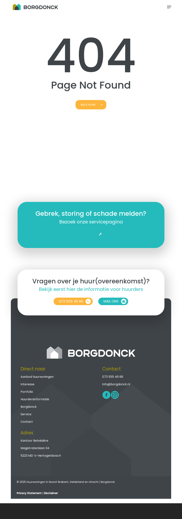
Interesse (27, 384)
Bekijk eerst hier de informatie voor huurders (91, 289)
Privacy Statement (29, 493)
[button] (169, 7)
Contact (27, 422)
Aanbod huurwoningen (37, 377)
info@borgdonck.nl (116, 384)
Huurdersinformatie (35, 399)
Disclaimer (51, 493)
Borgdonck (29, 407)
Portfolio (27, 392)
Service (26, 414)
